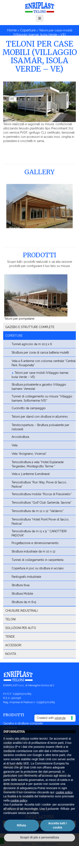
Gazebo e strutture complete (29, 327)
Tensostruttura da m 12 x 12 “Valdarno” (38, 511)
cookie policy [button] (64, 792)
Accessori (13, 645)
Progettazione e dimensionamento (35, 543)
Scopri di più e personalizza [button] (39, 837)
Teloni (10, 619)
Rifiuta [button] (21, 825)
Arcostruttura (20, 436)
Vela (14, 445)
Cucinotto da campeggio (29, 408)
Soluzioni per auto (20, 628)
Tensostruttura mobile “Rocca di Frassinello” (42, 494)
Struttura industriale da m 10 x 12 (33, 551)
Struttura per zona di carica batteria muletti (40, 352)
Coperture (28, 30)
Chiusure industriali (21, 610)
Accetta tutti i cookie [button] (57, 825)
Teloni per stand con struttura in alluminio (40, 416)
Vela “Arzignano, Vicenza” (29, 453)
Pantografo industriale (26, 576)
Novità (10, 654)
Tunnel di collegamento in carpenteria (37, 560)
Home (12, 30)
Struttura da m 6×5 (24, 602)
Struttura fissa (20, 585)
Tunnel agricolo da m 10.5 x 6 (32, 344)
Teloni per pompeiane (19, 318)
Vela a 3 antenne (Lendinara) (31, 474)
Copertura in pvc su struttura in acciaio (38, 568)
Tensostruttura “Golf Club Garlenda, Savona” (41, 502)
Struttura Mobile (22, 593)
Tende (10, 636)
